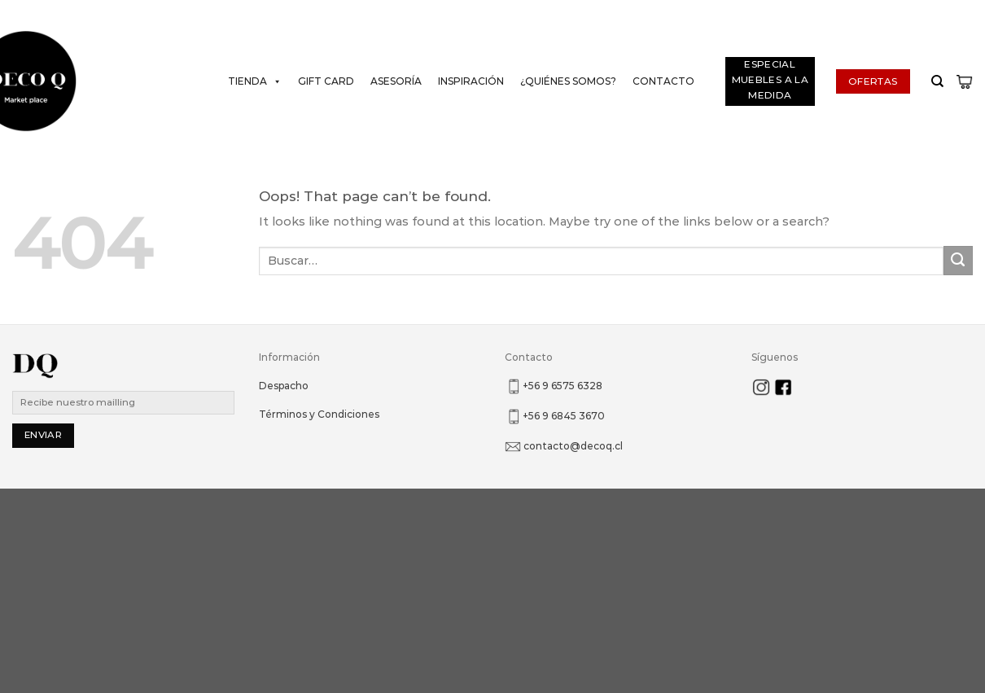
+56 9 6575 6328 (562, 385)
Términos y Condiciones (319, 414)
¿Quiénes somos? (568, 81)
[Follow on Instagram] (961, 13)
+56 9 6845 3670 (564, 416)
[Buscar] (933, 81)
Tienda (255, 81)
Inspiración (471, 81)
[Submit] (958, 260)
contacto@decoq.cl (573, 446)
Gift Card (326, 81)
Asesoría (396, 81)
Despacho (284, 385)
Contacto (663, 81)
